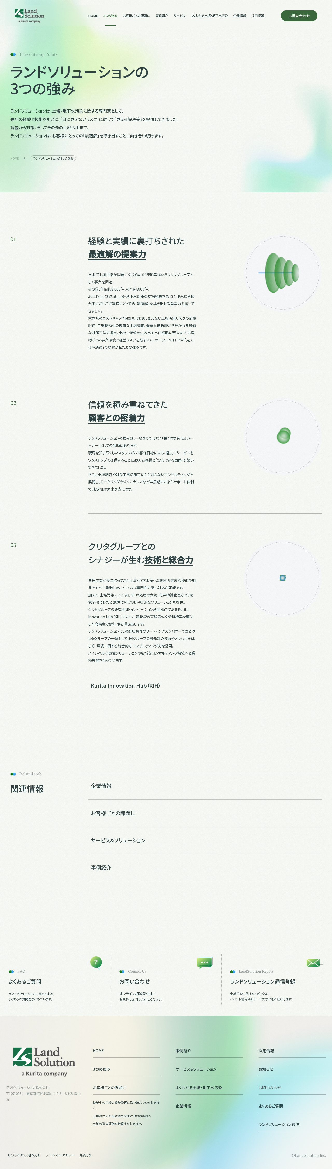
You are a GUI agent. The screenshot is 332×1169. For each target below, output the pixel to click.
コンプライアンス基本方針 (23, 1155)
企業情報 (239, 15)
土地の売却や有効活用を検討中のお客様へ (122, 1115)
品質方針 (86, 1155)
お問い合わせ (299, 15)
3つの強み (110, 15)
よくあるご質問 (292, 1106)
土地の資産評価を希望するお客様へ (117, 1123)
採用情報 (257, 15)
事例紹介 (162, 15)
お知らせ (292, 1069)
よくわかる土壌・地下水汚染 (209, 15)
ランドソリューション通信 (292, 1124)
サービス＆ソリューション (209, 1069)
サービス (179, 15)
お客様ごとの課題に (136, 15)
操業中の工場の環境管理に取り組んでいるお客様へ (126, 1105)
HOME (93, 15)
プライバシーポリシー (60, 1155)
